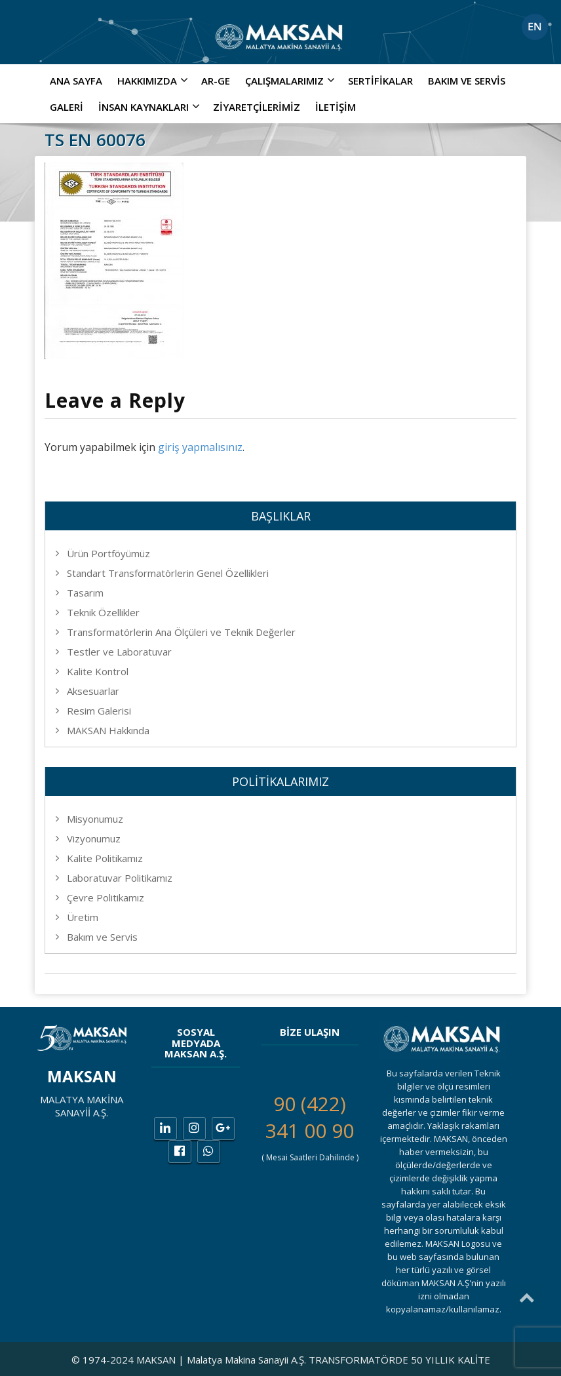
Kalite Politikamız (105, 858)
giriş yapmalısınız (200, 447)
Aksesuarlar (93, 691)
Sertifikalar (380, 80)
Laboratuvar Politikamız (119, 877)
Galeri (66, 106)
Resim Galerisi (99, 710)
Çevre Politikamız (105, 897)
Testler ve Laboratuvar (119, 651)
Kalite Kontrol (97, 671)
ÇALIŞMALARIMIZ (291, 80)
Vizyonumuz (94, 838)
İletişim (335, 106)
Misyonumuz (95, 818)
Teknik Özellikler (103, 612)
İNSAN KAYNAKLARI (150, 106)
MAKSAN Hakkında (108, 730)
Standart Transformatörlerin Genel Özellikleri (168, 573)
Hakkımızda (154, 80)
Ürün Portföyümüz (108, 553)
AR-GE (215, 80)
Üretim (82, 917)
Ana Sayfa (76, 80)
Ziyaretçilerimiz (256, 106)
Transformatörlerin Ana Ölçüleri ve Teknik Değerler (181, 632)
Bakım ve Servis (466, 80)
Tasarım (85, 592)
